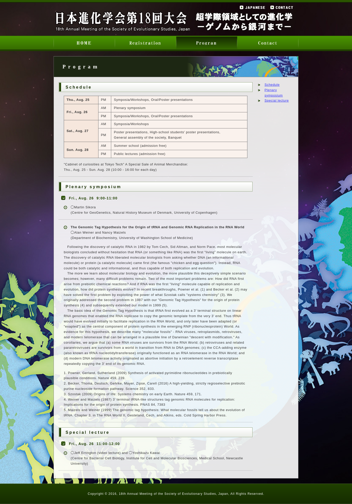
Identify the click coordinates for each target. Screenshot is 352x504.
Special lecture (277, 100)
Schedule (272, 85)
